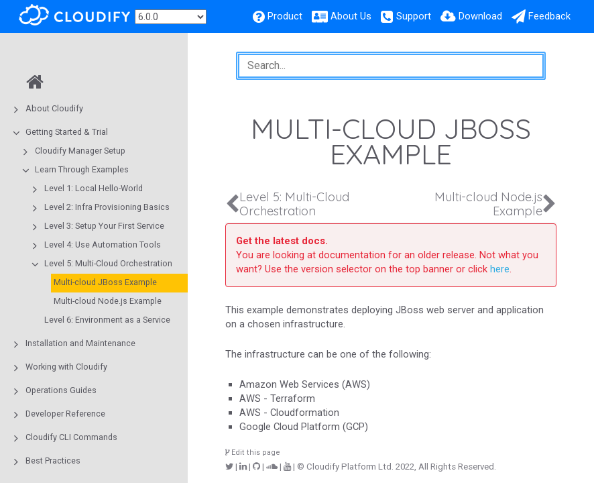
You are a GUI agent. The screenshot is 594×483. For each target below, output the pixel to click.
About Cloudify (54, 108)
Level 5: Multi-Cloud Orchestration (108, 263)
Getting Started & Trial (66, 132)
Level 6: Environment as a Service (107, 320)
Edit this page (252, 452)
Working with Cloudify (66, 367)
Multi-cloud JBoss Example (105, 282)
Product (285, 16)
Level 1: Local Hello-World (93, 188)
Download (480, 16)
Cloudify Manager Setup (80, 151)
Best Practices (52, 460)
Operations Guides (61, 390)
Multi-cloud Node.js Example (108, 301)
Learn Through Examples (82, 169)
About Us (351, 16)
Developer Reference (65, 414)
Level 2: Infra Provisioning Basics (107, 207)
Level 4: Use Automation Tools (102, 244)
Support (413, 16)
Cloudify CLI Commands (71, 437)
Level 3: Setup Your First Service (104, 226)
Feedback (549, 16)
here (500, 269)
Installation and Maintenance (80, 343)
